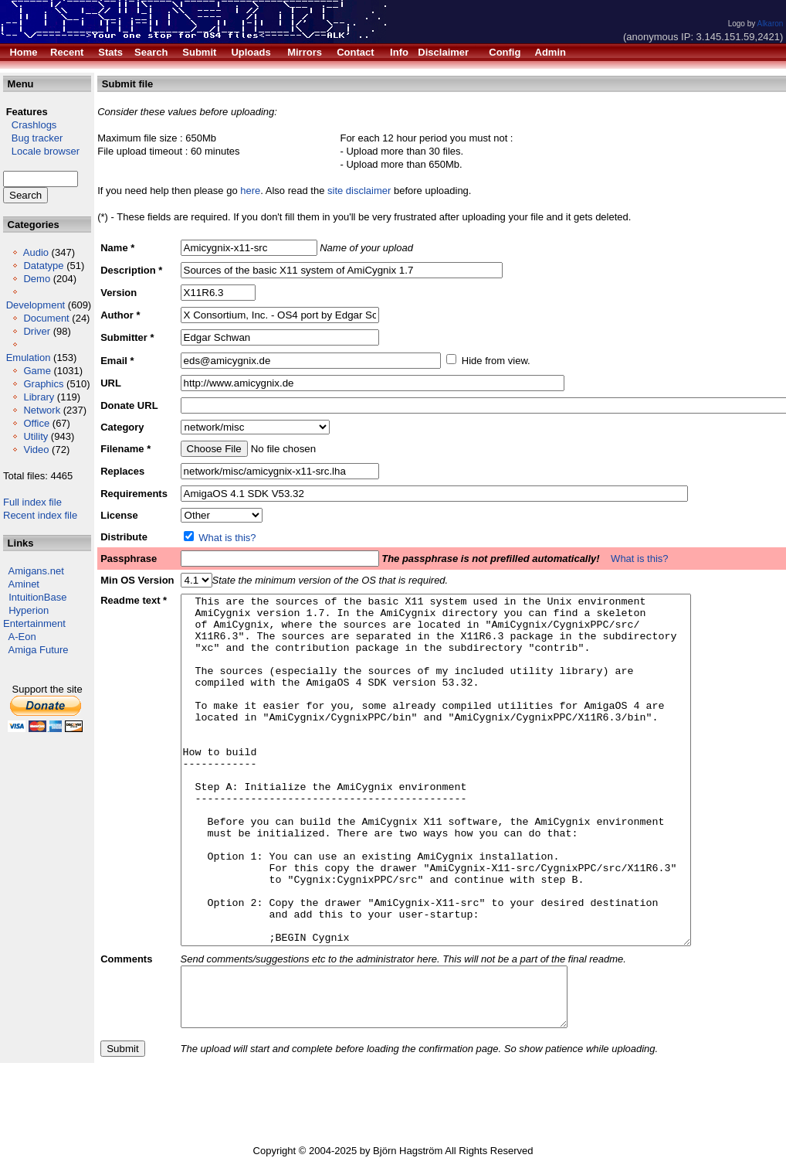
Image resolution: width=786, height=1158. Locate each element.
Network (41, 410)
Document (46, 318)
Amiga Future (38, 650)
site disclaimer (359, 190)
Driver (36, 331)
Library (38, 397)
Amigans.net (36, 571)
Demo (36, 278)
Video (36, 449)
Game (36, 370)
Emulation (28, 357)
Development (36, 305)
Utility (35, 436)
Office (36, 423)
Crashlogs (29, 125)
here (250, 190)
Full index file (32, 502)
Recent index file (40, 515)
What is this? (227, 537)
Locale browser (41, 151)
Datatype (43, 265)
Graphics (43, 384)
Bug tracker (33, 138)
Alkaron (770, 23)
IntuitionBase (37, 597)
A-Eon (22, 636)
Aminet (23, 584)
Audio (36, 252)
